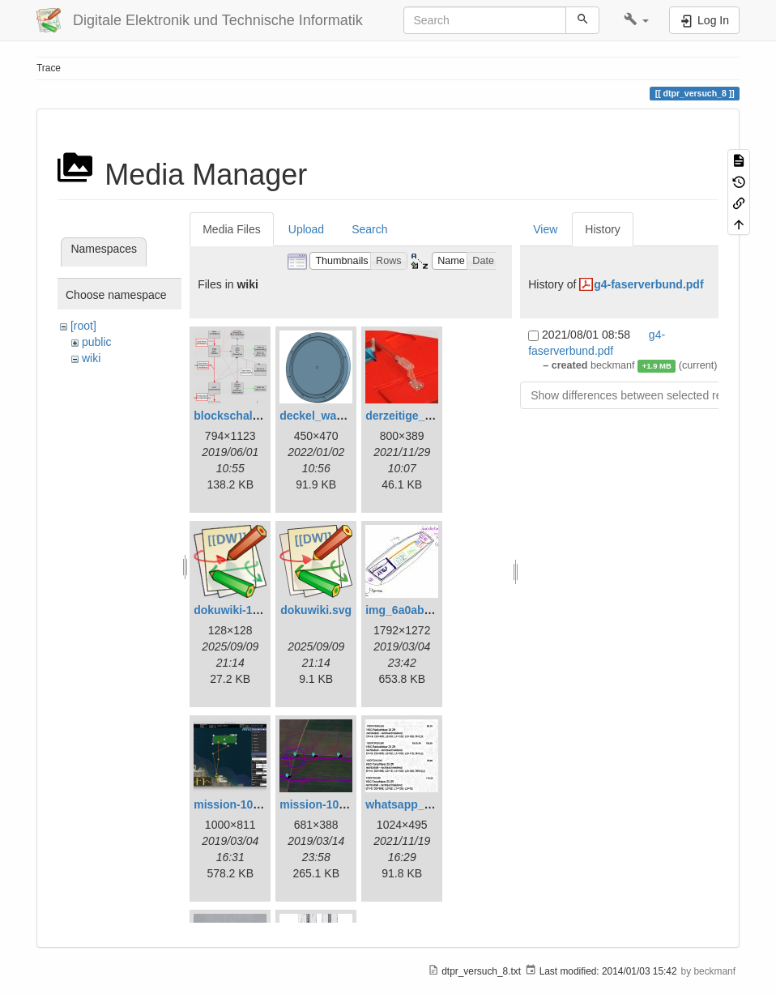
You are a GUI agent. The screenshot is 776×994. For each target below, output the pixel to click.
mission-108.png (238, 804)
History (602, 229)
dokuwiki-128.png (241, 610)
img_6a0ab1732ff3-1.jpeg (432, 610)
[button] (636, 20)
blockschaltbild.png (247, 415)
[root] (83, 325)
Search (369, 229)
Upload (306, 229)
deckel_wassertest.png (341, 415)
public (97, 341)
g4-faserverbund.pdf (648, 284)
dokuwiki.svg (316, 610)
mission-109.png (324, 804)
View (545, 229)
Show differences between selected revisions (644, 395)
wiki (91, 358)
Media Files (232, 229)
